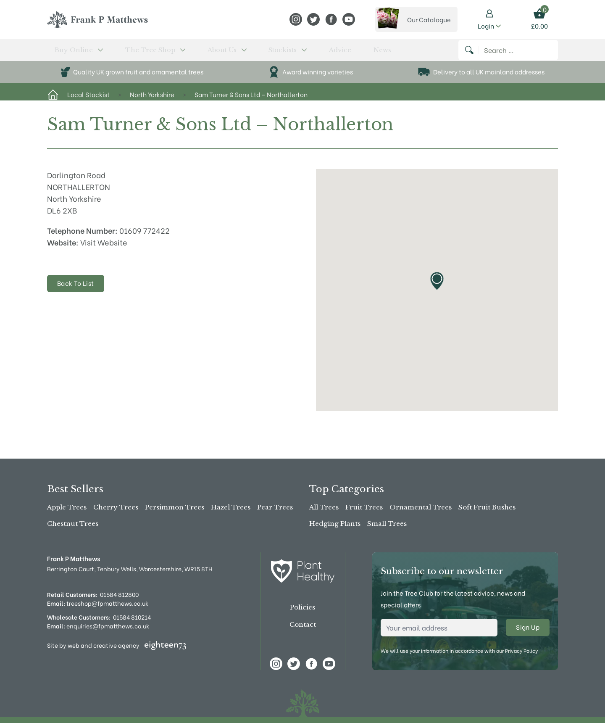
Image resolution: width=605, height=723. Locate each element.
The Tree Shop (127, 53)
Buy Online (69, 53)
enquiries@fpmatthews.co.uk (98, 625)
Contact (302, 624)
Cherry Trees (115, 507)
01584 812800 (119, 594)
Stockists (226, 53)
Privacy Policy (521, 650)
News (288, 53)
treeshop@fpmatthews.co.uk (97, 603)
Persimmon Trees (174, 507)
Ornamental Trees (420, 507)
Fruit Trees (364, 507)
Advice (262, 53)
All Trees (324, 507)
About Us (182, 53)
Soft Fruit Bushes (487, 507)
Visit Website (103, 249)
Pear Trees (275, 507)
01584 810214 (132, 616)
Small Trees (387, 524)
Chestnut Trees (72, 524)
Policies (302, 607)
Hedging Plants (334, 524)
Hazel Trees (230, 507)
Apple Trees (67, 507)
